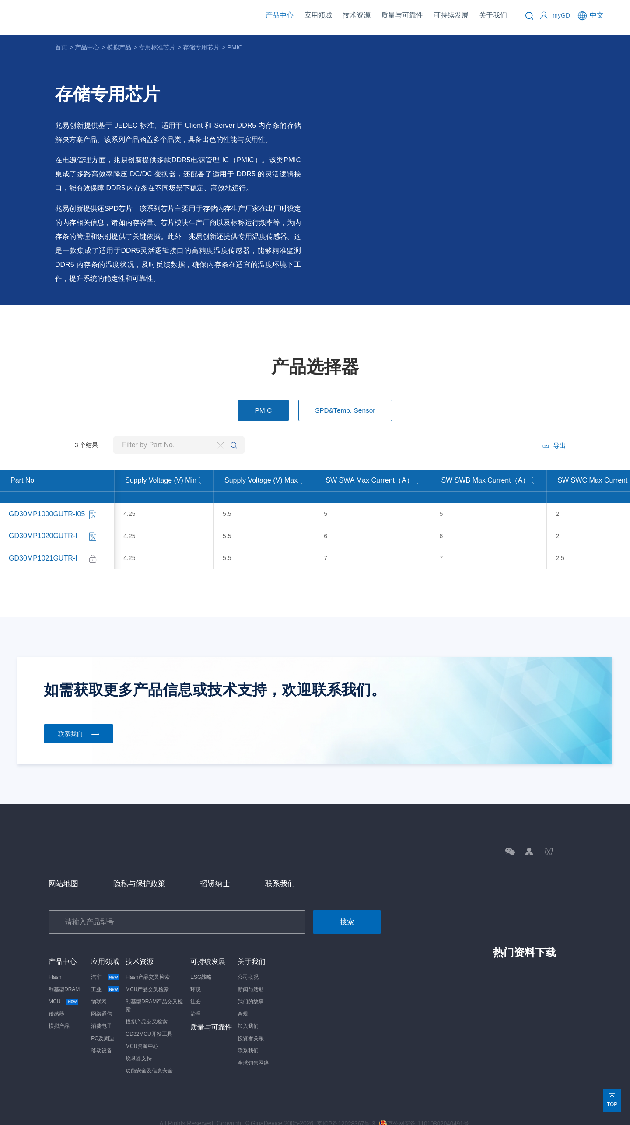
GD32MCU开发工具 (149, 1022)
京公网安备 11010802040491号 (425, 1111)
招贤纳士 (221, 871)
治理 (195, 1002)
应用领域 (318, 15)
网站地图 (64, 871)
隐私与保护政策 (142, 871)
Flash (55, 965)
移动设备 (101, 1039)
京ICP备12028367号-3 (343, 1111)
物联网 (99, 990)
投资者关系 (251, 1026)
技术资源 (357, 15)
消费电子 (101, 1014)
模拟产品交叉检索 (147, 1010)
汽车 (99, 965)
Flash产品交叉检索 (148, 965)
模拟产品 (119, 47)
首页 (61, 47)
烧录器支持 (139, 1047)
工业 (99, 977)
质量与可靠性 (402, 15)
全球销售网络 (253, 1051)
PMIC (234, 47)
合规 (243, 1002)
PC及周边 (102, 1026)
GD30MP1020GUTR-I (43, 530)
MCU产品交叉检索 (147, 977)
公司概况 (248, 965)
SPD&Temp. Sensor (346, 410)
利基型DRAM (64, 977)
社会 (195, 990)
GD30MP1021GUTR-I (43, 547)
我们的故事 (251, 990)
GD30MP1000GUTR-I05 (47, 512)
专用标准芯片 (157, 47)
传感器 (56, 1002)
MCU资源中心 (142, 1034)
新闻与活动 (251, 977)
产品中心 (280, 15)
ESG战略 (201, 965)
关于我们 (493, 15)
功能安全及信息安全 (149, 1059)
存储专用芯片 (201, 47)
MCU (57, 990)
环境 (195, 977)
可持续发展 (451, 15)
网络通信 (101, 1002)
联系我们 (287, 871)
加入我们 (248, 1014)
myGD (561, 15)
